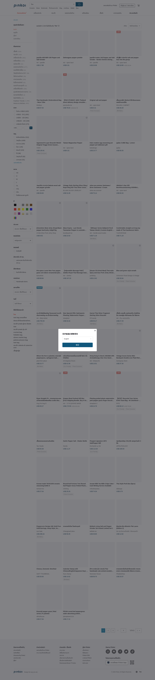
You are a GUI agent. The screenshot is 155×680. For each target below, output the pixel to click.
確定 (77, 345)
